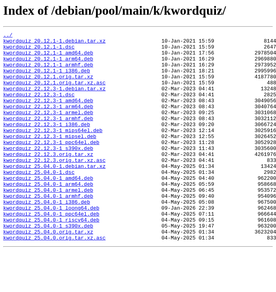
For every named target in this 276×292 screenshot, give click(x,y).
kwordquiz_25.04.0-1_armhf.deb (48, 229)
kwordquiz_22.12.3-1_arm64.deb (48, 121)
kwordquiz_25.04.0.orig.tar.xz (48, 272)
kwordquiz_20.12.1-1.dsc (38, 50)
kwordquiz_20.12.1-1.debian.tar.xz (54, 43)
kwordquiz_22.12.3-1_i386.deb (46, 143)
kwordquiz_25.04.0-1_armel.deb (48, 222)
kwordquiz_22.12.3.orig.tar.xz (48, 179)
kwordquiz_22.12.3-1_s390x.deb (48, 171)
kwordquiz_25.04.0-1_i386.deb (46, 236)
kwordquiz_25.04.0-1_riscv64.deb (51, 257)
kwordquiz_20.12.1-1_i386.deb (46, 78)
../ (7, 35)
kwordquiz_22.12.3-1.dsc (38, 107)
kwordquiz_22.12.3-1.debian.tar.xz (54, 100)
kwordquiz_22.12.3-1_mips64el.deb (53, 150)
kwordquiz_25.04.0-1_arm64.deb (48, 214)
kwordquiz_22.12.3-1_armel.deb (48, 128)
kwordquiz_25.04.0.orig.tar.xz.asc (54, 279)
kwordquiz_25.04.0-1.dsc (38, 200)
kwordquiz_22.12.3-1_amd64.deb (48, 114)
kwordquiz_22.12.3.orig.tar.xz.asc (54, 186)
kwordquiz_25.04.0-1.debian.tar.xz (54, 193)
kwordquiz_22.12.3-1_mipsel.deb (49, 157)
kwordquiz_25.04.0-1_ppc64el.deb (51, 250)
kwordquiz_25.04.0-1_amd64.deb (48, 207)
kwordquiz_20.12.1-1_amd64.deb (48, 57)
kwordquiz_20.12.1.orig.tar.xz (48, 86)
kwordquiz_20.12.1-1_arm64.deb (48, 64)
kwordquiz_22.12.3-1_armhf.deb (48, 136)
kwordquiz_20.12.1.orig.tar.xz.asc (54, 93)
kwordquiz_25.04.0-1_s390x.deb (48, 265)
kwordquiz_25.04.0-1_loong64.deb (51, 243)
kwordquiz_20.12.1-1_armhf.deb (48, 71)
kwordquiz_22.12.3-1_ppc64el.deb (51, 164)
